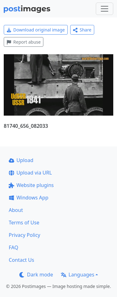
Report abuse (24, 42)
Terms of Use (24, 222)
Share (82, 30)
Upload (21, 160)
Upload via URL (30, 172)
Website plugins (31, 185)
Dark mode (36, 274)
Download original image (36, 30)
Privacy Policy (24, 235)
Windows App (28, 197)
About (16, 210)
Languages (77, 274)
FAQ (13, 247)
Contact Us (21, 259)
